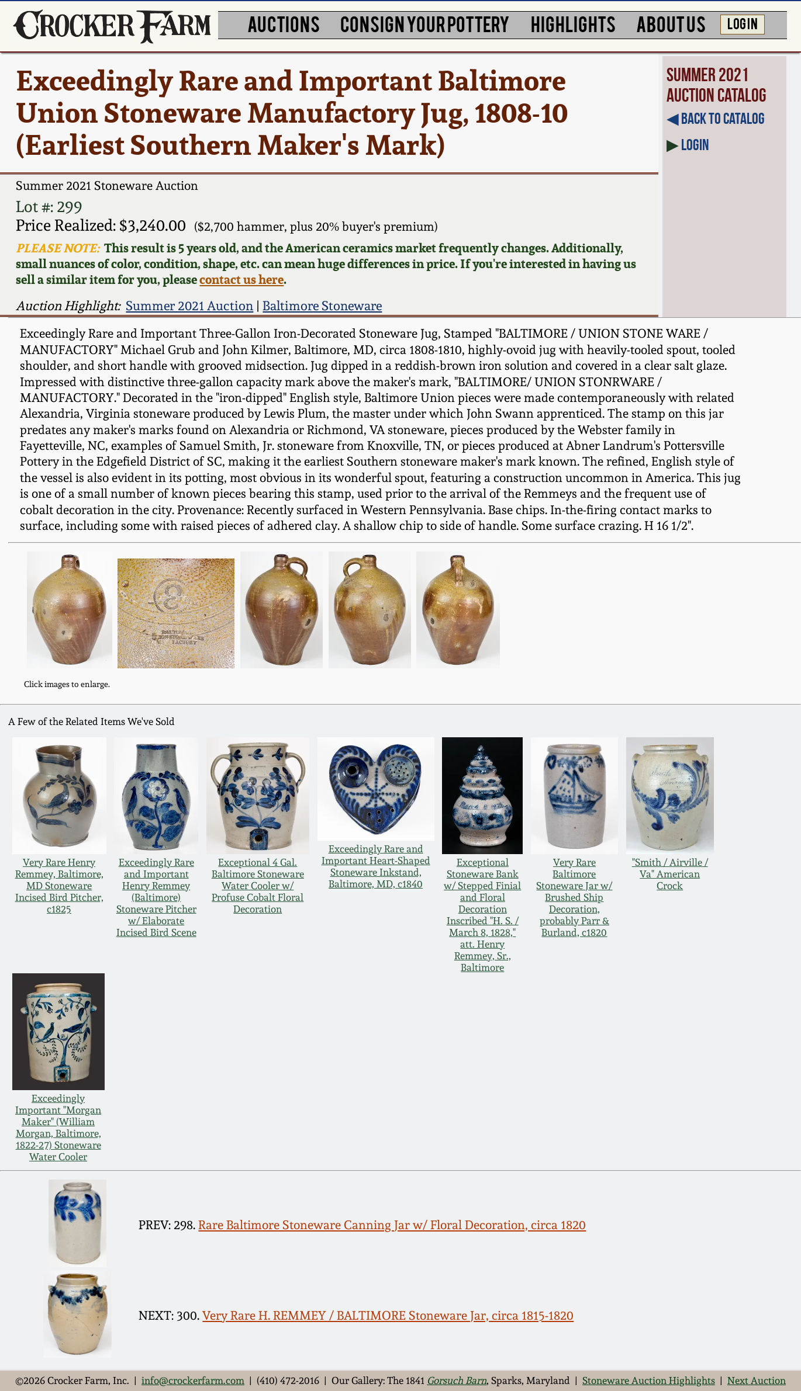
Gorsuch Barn (456, 1380)
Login (695, 144)
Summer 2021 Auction (189, 305)
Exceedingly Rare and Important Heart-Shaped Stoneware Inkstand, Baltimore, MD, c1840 (376, 866)
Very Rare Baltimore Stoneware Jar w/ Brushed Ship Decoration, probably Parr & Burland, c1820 (574, 897)
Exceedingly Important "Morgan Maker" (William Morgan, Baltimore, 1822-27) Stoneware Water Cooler (58, 1127)
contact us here (241, 279)
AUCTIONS (283, 23)
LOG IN (742, 23)
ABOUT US (671, 23)
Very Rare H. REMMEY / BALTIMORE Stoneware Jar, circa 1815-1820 (388, 1316)
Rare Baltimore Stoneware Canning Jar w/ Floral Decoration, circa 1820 (392, 1225)
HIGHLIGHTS (573, 23)
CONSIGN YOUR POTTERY (425, 23)
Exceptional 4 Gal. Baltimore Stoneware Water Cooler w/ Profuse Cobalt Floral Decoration (258, 885)
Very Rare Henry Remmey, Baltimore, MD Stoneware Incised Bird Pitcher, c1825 (59, 885)
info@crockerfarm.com (192, 1380)
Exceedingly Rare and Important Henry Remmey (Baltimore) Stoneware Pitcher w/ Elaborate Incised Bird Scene (156, 897)
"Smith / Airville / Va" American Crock (670, 874)
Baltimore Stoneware (322, 305)
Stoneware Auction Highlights (648, 1380)
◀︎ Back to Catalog (716, 118)
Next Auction (756, 1380)
